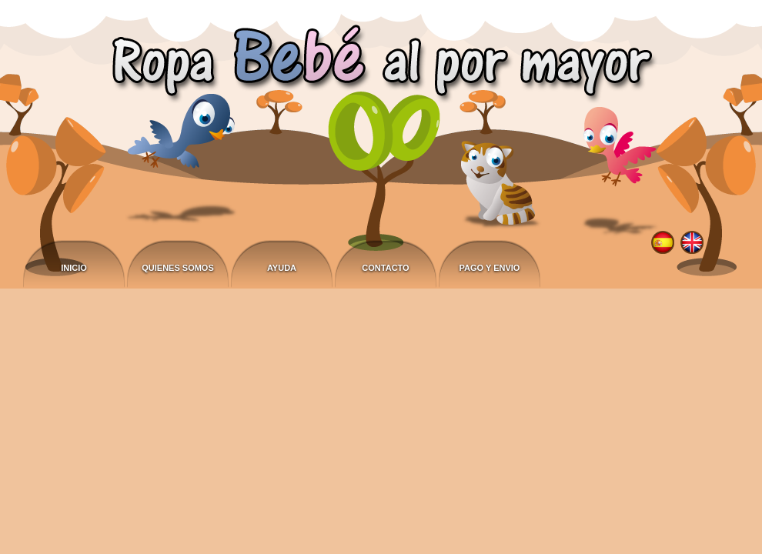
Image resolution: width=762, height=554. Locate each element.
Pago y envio (490, 267)
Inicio (74, 267)
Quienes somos (178, 267)
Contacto (385, 267)
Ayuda (281, 267)
